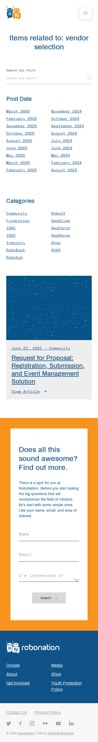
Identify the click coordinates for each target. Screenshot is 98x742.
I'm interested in (41, 575)
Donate (13, 665)
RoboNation (26, 733)
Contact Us (16, 712)
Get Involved (18, 683)
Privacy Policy (47, 712)
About (11, 674)
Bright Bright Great (61, 733)
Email (25, 554)
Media (57, 665)
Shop (56, 674)
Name (24, 534)
